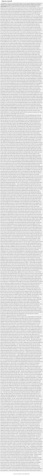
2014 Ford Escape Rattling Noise (29, 3)
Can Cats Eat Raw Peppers (16, 3)
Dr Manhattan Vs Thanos (6, 3)
